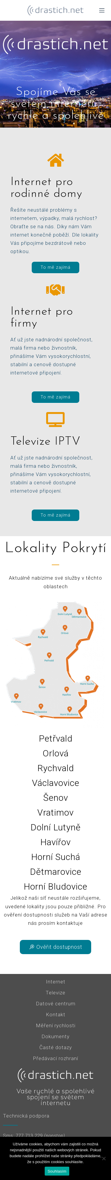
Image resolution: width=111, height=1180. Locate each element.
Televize (55, 993)
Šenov (55, 797)
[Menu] (101, 10)
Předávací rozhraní (55, 1058)
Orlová (56, 753)
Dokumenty (55, 1036)
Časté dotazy (55, 1047)
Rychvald (55, 768)
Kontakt (55, 1014)
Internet (55, 982)
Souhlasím (57, 1171)
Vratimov (55, 812)
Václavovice (55, 783)
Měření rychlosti (55, 1025)
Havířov (55, 842)
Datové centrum (55, 1004)
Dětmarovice (55, 871)
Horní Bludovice (55, 886)
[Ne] (104, 1158)
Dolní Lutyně (55, 827)
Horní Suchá (55, 857)
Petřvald (56, 738)
